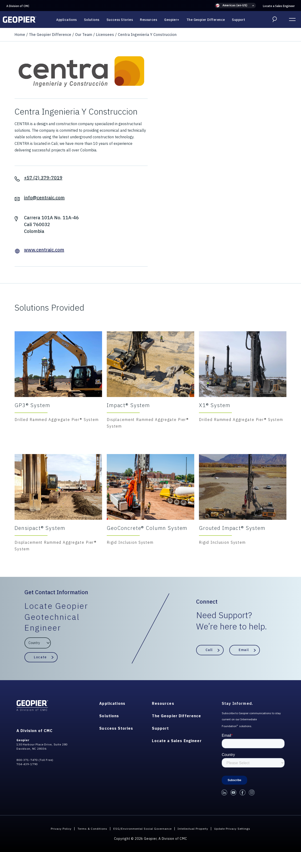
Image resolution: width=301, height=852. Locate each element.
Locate (40, 657)
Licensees (105, 34)
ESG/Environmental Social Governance (140, 828)
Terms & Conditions (85, 828)
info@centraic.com (44, 197)
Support (238, 20)
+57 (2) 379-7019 (43, 177)
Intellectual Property (196, 828)
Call (209, 650)
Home (20, 34)
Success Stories (120, 20)
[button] (235, 5)
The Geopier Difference (205, 20)
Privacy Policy (51, 828)
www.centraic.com (44, 250)
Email (244, 650)
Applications (66, 20)
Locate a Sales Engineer (279, 6)
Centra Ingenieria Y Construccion (147, 34)
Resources (148, 20)
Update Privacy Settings (240, 828)
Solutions (91, 20)
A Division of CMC (17, 6)
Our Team (83, 34)
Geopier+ (171, 20)
